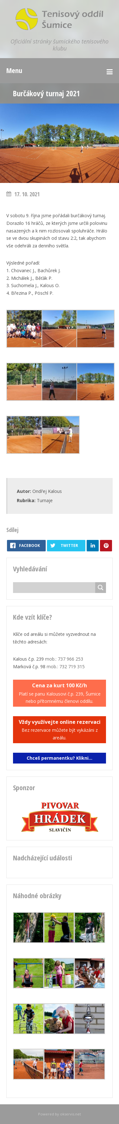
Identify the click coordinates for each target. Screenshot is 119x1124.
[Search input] (56, 587)
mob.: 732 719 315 (66, 666)
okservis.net (70, 1114)
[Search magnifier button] (100, 587)
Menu (14, 70)
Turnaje (45, 500)
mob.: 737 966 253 (64, 659)
